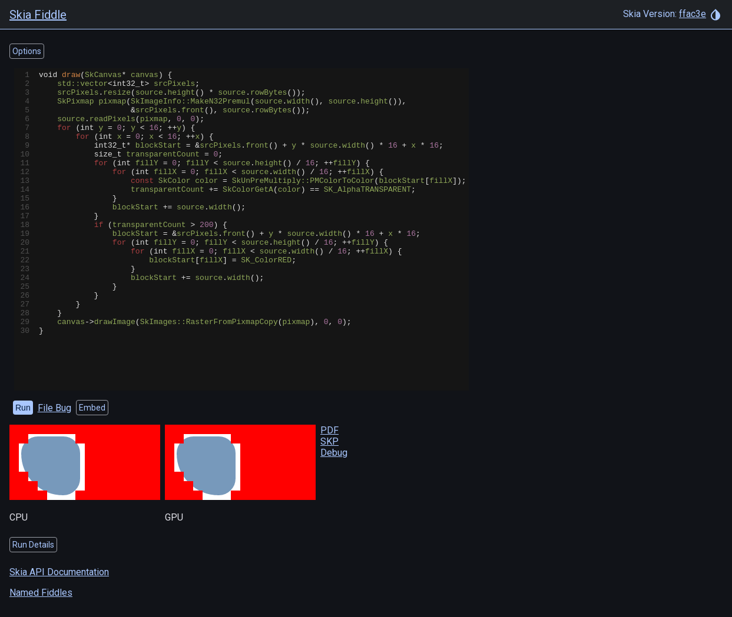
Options (26, 51)
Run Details (33, 544)
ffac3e (692, 13)
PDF (329, 430)
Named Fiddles (40, 592)
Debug (333, 452)
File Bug (54, 407)
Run (23, 407)
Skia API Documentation (59, 572)
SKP (329, 441)
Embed (92, 407)
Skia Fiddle (38, 15)
